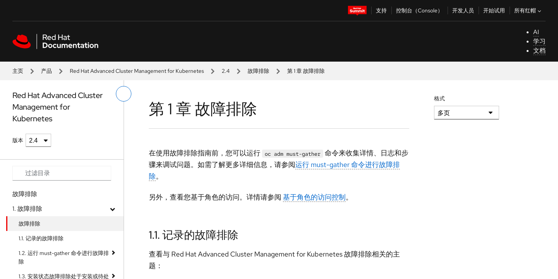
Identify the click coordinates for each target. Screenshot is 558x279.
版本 (17, 140)
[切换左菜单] (123, 94)
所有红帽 (528, 10)
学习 (539, 41)
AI (536, 32)
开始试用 (494, 10)
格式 (439, 98)
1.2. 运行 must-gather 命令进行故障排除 (64, 257)
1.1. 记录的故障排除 (41, 238)
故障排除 (258, 70)
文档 (539, 50)
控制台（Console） (419, 10)
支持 (381, 10)
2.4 (226, 70)
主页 (17, 70)
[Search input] (61, 173)
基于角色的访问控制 (314, 197)
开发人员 (463, 10)
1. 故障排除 (27, 209)
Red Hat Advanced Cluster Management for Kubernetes (137, 70)
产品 (46, 70)
